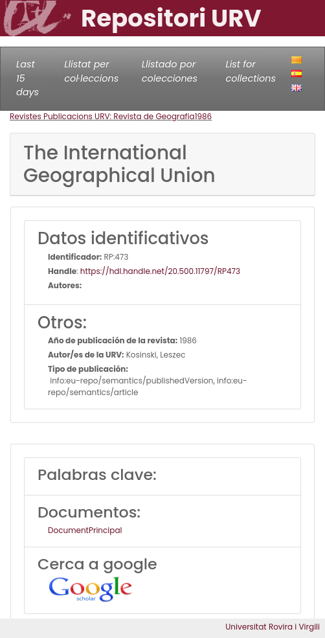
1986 (203, 116)
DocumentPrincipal (85, 530)
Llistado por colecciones (169, 71)
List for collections (251, 71)
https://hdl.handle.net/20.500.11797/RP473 (160, 271)
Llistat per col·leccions (91, 71)
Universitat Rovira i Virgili (272, 626)
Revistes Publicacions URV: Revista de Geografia (102, 116)
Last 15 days (27, 78)
